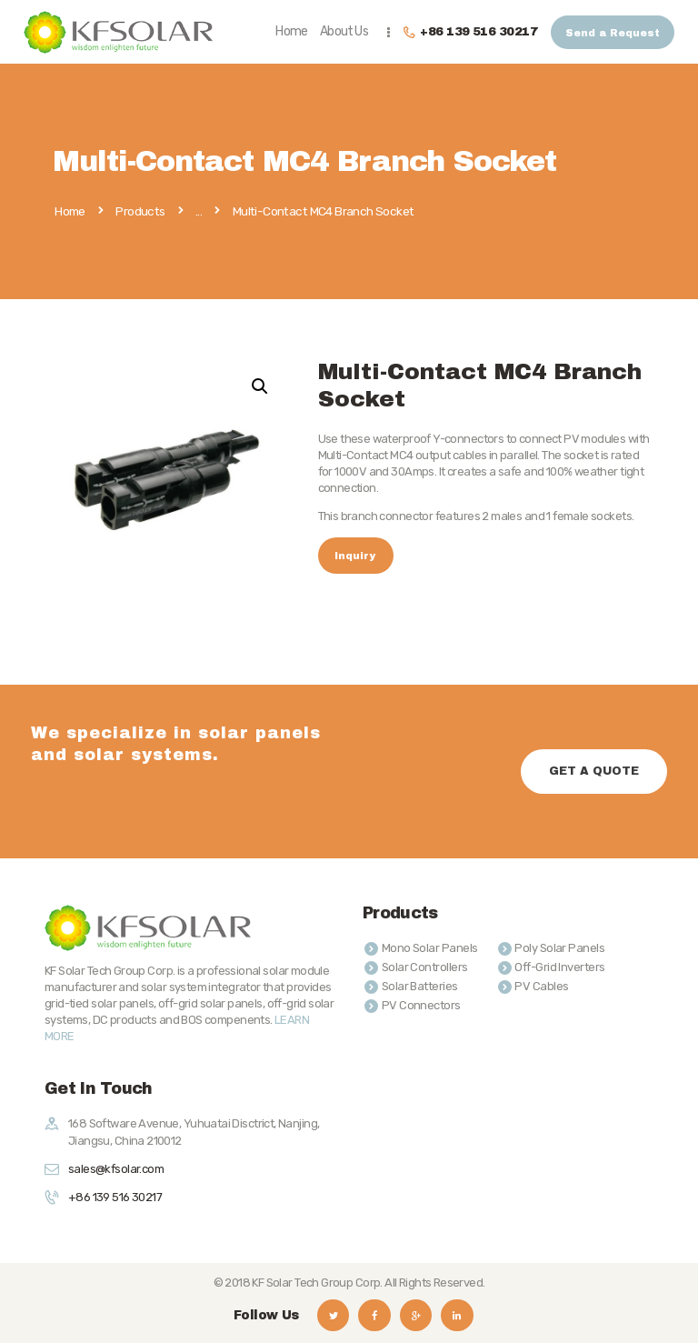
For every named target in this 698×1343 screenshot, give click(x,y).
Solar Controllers (425, 967)
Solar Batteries (420, 986)
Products (140, 211)
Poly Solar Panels (559, 948)
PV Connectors (421, 1005)
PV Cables (541, 986)
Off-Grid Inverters (559, 967)
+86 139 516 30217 (115, 1197)
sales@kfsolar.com (116, 1169)
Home (70, 211)
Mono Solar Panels (430, 948)
